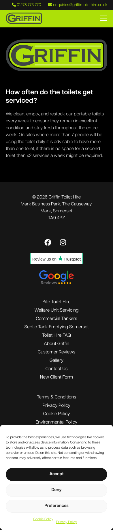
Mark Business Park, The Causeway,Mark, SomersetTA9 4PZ (57, 211)
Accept (56, 474)
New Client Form (56, 377)
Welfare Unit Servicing (56, 310)
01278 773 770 (26, 5)
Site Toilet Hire (56, 302)
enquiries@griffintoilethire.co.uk (78, 5)
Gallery (56, 360)
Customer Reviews (56, 352)
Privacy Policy (66, 522)
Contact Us (56, 369)
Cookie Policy (43, 519)
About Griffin (56, 344)
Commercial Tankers (56, 318)
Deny (56, 490)
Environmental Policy (57, 422)
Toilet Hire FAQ (56, 335)
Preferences (56, 506)
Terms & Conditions (56, 397)
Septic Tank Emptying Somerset (56, 327)
